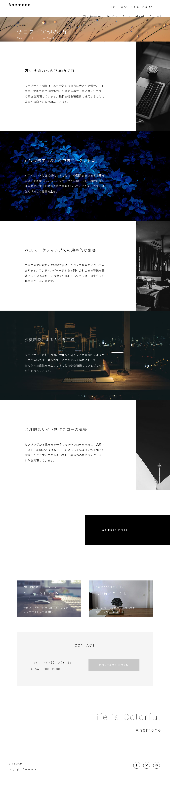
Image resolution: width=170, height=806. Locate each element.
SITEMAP (15, 792)
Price (126, 16)
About (139, 16)
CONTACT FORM (114, 693)
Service (112, 16)
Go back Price (115, 558)
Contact (155, 16)
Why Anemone (90, 16)
